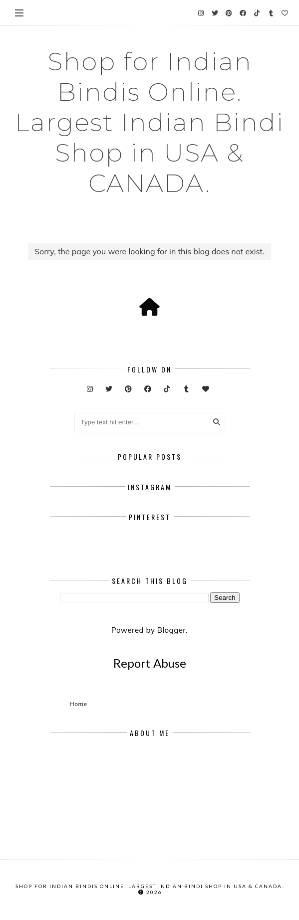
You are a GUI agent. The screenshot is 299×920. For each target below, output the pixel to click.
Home (78, 704)
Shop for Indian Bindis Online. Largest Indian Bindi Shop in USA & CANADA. (149, 122)
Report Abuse (149, 663)
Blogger (171, 630)
